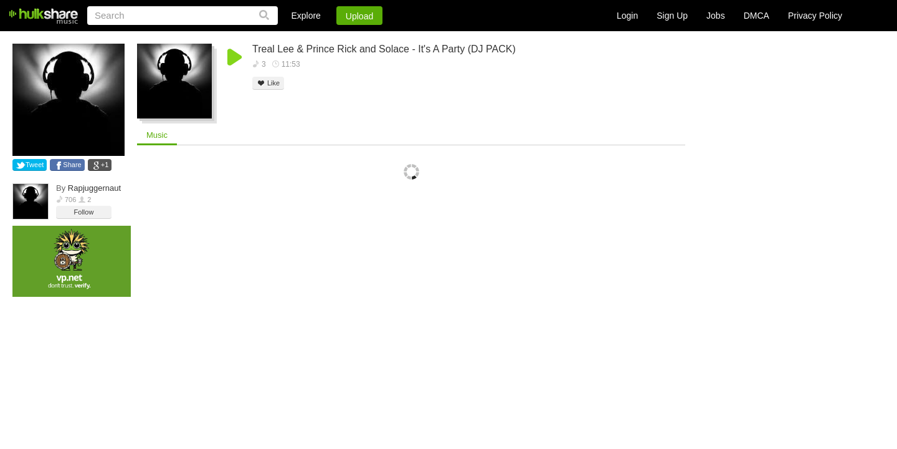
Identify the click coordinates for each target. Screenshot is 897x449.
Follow (84, 212)
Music (157, 135)
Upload (359, 16)
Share (72, 164)
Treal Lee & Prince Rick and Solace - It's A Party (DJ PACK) (384, 49)
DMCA (756, 16)
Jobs (715, 16)
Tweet (35, 164)
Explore (305, 16)
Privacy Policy (815, 16)
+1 (105, 164)
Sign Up (672, 16)
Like (268, 83)
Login (627, 16)
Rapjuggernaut (94, 188)
